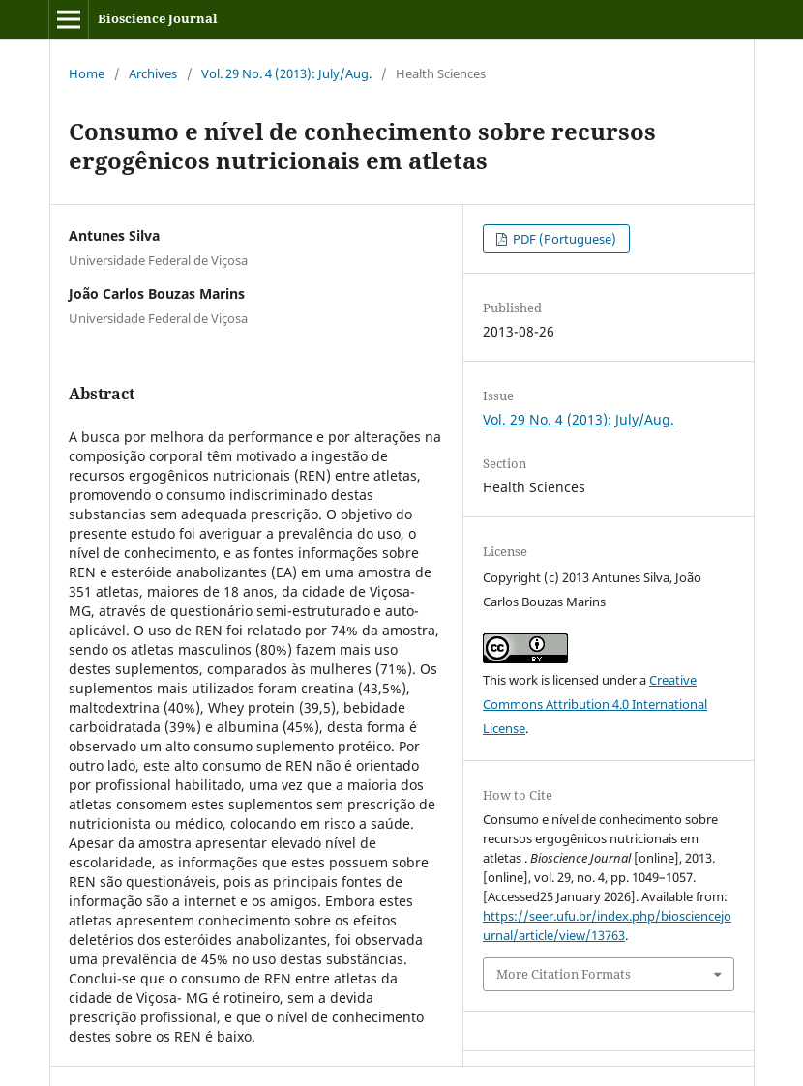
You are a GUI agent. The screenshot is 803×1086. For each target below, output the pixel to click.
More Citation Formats (563, 974)
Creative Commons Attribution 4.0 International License (595, 704)
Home (86, 73)
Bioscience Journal (158, 18)
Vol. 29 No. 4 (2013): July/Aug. (286, 73)
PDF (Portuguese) (563, 239)
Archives (153, 73)
